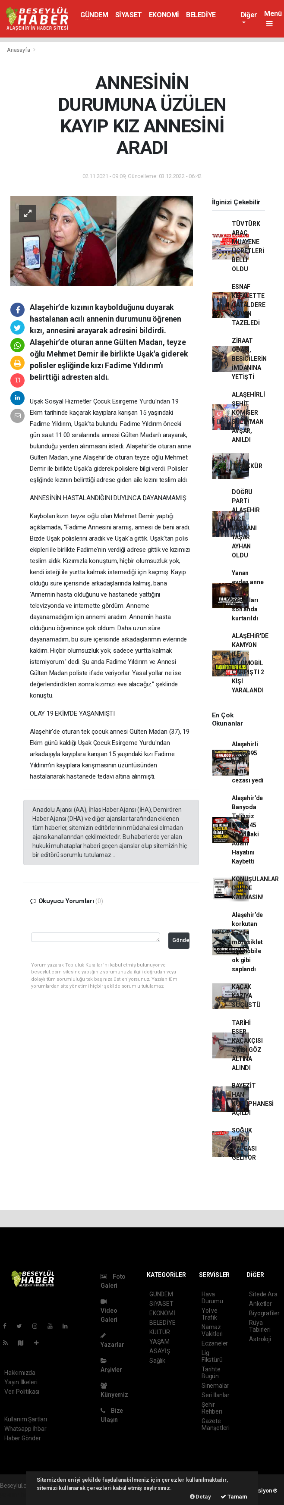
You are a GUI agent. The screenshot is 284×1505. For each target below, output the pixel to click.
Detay (200, 1496)
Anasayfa (19, 50)
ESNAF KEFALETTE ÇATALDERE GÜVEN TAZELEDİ (248, 304)
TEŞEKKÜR (247, 466)
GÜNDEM (94, 15)
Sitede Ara (263, 1294)
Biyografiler (264, 1313)
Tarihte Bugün (211, 1373)
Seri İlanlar (216, 1395)
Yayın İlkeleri (20, 1382)
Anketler (260, 1303)
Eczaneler (215, 1343)
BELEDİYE (201, 15)
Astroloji (260, 1339)
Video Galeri (109, 1310)
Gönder (180, 940)
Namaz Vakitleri (212, 1330)
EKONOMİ (164, 15)
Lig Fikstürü (212, 1356)
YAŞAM (159, 1341)
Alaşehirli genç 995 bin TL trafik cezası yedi (247, 762)
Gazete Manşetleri (216, 1424)
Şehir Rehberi (212, 1408)
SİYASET (128, 15)
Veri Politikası (21, 1391)
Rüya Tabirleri (259, 1326)
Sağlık (157, 1360)
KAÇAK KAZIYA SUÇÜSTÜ (246, 995)
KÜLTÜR (159, 1332)
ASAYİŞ (159, 1351)
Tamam (234, 1496)
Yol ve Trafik (210, 1314)
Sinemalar (215, 1385)
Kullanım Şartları (25, 1419)
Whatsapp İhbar (25, 1428)
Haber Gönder (22, 1438)
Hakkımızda (19, 1372)
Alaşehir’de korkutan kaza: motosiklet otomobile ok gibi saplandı (247, 942)
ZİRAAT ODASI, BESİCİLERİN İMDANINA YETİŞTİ (249, 358)
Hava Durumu (212, 1298)
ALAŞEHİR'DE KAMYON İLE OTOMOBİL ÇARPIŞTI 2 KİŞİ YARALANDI (250, 663)
